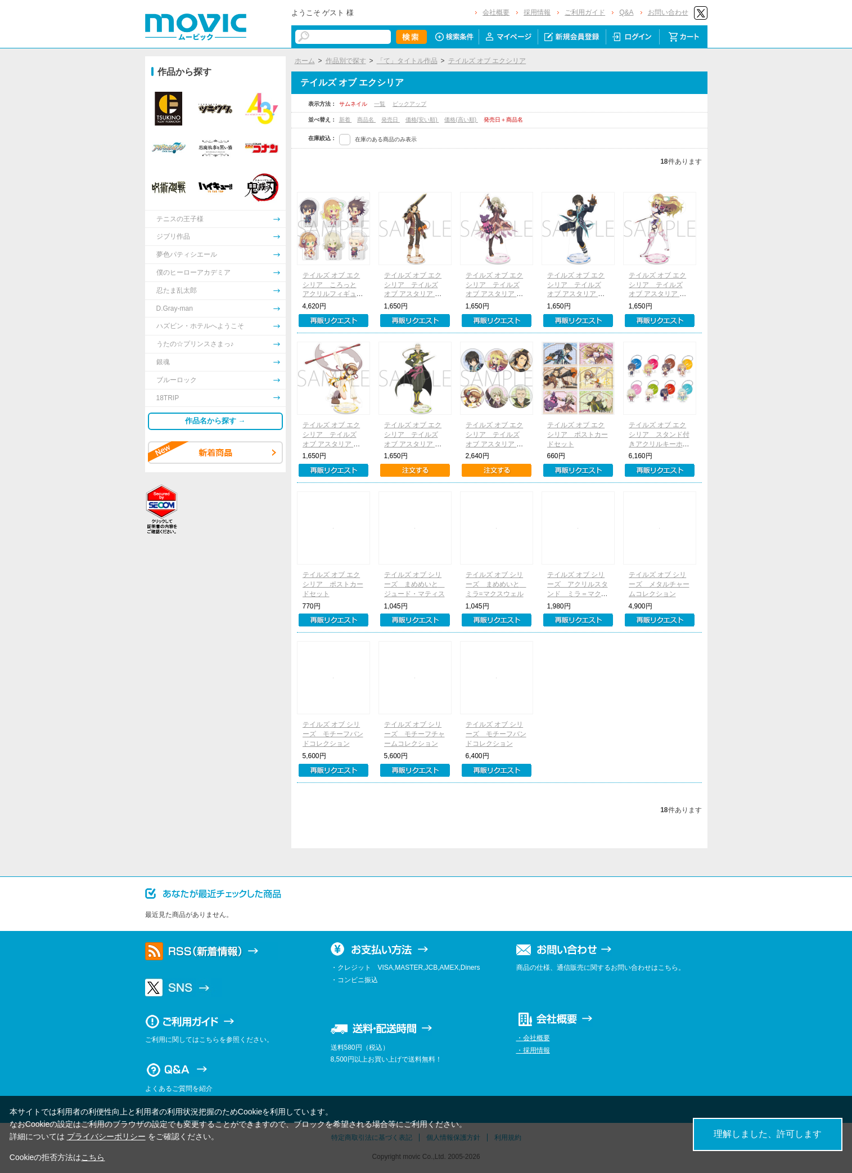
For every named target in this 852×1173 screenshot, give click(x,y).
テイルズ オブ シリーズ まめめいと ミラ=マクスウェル (496, 584)
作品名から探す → (215, 421)
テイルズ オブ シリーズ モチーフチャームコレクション (414, 733)
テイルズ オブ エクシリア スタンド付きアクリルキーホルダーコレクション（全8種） (659, 444)
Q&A (626, 12)
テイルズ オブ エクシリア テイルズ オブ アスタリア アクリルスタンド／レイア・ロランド (333, 444)
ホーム (305, 61)
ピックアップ (409, 104)
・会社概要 (533, 1038)
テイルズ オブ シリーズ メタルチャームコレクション (659, 584)
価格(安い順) (422, 120)
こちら (93, 1157)
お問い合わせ (668, 12)
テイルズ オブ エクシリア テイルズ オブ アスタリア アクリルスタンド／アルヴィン (414, 294)
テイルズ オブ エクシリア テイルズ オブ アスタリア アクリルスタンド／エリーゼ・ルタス (496, 294)
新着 (345, 120)
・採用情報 (533, 1050)
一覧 (379, 104)
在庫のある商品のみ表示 (386, 139)
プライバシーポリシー (106, 1136)
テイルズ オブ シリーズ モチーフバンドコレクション (333, 733)
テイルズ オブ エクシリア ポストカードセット (577, 434)
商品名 (366, 120)
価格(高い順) (460, 120)
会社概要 (496, 12)
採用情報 (537, 12)
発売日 (390, 120)
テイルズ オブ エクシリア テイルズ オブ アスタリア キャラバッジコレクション (496, 444)
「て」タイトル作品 (407, 61)
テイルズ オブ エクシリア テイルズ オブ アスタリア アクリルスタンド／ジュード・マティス (577, 294)
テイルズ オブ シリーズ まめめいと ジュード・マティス (414, 584)
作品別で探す (346, 61)
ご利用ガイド (585, 12)
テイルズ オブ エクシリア (487, 61)
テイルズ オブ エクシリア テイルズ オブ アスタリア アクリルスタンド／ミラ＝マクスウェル (659, 294)
